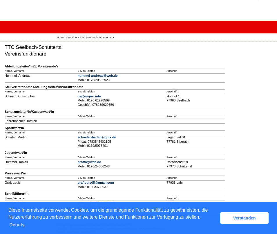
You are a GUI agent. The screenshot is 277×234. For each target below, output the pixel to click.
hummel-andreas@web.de (97, 75)
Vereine (72, 37)
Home (60, 37)
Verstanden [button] (244, 218)
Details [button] (16, 224)
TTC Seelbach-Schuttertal (95, 37)
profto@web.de (89, 162)
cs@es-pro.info (89, 96)
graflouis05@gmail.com (95, 182)
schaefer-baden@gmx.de (96, 137)
